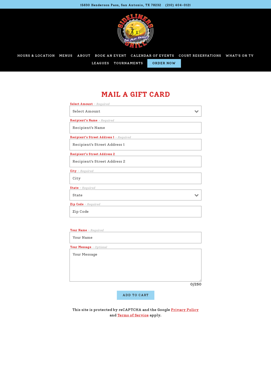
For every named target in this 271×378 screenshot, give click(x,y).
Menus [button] (66, 56)
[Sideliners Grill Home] (135, 30)
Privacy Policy (185, 310)
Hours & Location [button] (36, 56)
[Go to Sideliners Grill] (120, 5)
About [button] (83, 56)
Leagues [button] (100, 63)
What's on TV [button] (240, 56)
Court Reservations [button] (200, 56)
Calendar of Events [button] (152, 56)
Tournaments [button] (128, 63)
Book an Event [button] (110, 56)
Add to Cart (136, 295)
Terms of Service (133, 316)
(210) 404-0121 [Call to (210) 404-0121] (178, 5)
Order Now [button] (164, 63)
